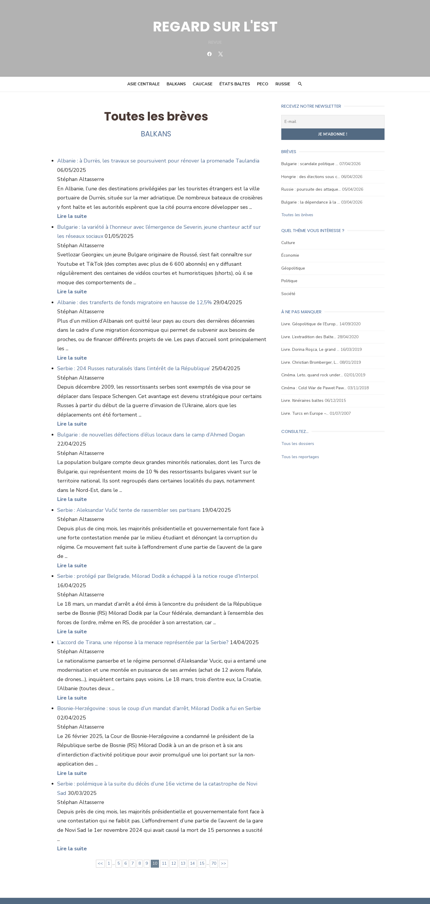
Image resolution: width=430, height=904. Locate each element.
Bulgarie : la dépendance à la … (311, 202)
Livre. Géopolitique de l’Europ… (310, 324)
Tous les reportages (300, 457)
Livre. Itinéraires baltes (303, 400)
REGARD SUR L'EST (215, 26)
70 (213, 845)
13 (182, 845)
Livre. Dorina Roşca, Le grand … (311, 349)
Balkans (176, 84)
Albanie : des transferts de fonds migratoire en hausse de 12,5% (134, 302)
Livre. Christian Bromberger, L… (310, 362)
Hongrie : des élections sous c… (311, 177)
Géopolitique (293, 268)
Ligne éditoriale (225, 891)
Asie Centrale (143, 84)
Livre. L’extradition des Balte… (309, 337)
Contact (250, 891)
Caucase (202, 84)
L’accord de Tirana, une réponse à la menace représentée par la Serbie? (142, 632)
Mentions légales (331, 891)
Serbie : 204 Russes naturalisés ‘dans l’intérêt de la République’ (133, 359)
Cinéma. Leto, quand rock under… (312, 375)
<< (100, 845)
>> (223, 845)
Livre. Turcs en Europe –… (305, 413)
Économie (290, 255)
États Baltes (234, 84)
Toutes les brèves (298, 215)
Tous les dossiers (298, 443)
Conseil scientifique (190, 891)
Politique (290, 281)
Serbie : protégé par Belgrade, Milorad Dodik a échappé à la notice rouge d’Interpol (157, 566)
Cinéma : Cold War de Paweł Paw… (314, 388)
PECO (262, 84)
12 (173, 845)
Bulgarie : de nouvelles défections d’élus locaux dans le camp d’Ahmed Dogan (150, 425)
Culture (288, 243)
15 (201, 845)
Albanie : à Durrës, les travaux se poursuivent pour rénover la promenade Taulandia (158, 160)
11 (164, 845)
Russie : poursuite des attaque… (311, 189)
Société (289, 294)
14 (192, 845)
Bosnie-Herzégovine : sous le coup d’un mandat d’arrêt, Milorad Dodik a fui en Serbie (158, 699)
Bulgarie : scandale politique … (310, 164)
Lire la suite (71, 216)
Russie (282, 84)
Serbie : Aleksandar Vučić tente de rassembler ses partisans (128, 500)
